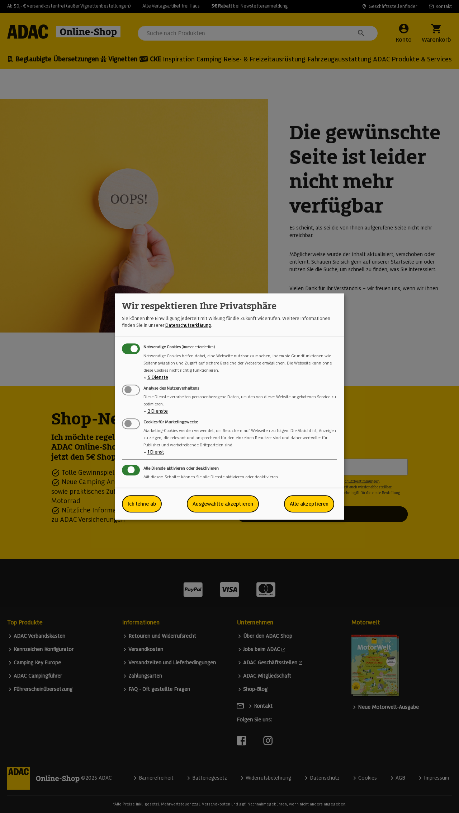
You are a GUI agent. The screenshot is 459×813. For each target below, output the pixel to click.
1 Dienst (153, 452)
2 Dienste (155, 411)
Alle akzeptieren (309, 504)
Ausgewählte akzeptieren (223, 504)
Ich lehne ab (142, 504)
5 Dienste (155, 377)
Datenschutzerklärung (188, 325)
